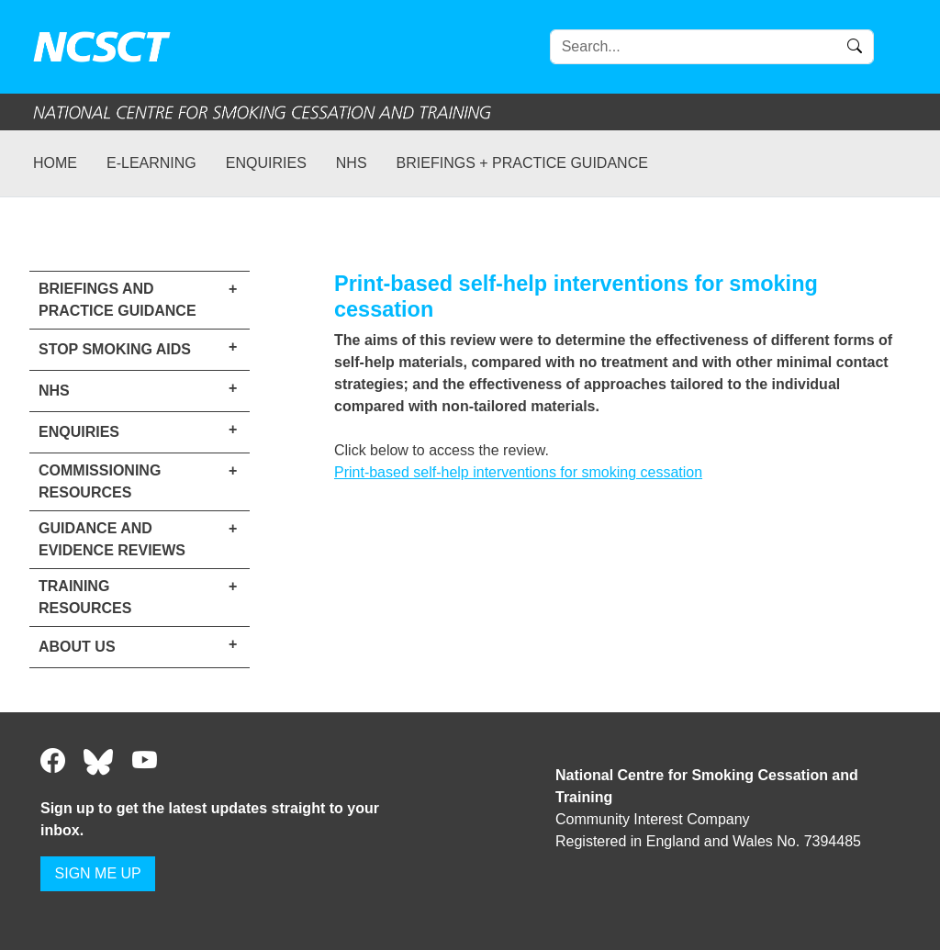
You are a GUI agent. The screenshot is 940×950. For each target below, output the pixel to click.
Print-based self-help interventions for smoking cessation (518, 472)
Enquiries (266, 163)
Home (55, 163)
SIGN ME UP (98, 873)
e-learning (151, 163)
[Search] (712, 46)
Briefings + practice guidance (522, 163)
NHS (351, 163)
